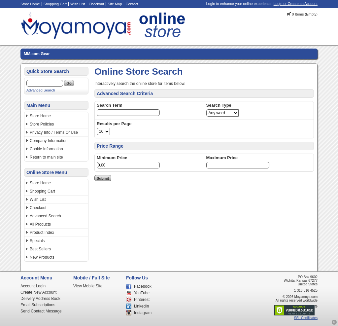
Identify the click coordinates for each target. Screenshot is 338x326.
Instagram (143, 312)
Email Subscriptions (37, 305)
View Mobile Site (88, 286)
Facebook (143, 286)
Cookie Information (46, 149)
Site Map (115, 4)
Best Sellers (40, 249)
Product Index (42, 232)
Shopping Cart (55, 4)
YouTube (142, 293)
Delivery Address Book (40, 298)
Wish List (77, 4)
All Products (40, 224)
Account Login (33, 286)
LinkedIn (141, 306)
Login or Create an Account (296, 4)
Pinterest (142, 299)
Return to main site (46, 157)
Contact (132, 4)
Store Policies (42, 124)
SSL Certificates (306, 318)
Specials (37, 240)
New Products (42, 257)
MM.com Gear (37, 54)
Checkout (96, 4)
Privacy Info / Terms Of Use (54, 132)
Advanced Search (40, 90)
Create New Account (38, 292)
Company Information (49, 140)
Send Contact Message (41, 311)
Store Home (30, 4)
